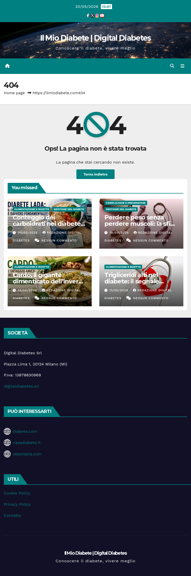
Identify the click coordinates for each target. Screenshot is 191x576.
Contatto (12, 515)
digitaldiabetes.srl (21, 386)
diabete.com (25, 431)
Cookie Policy (17, 493)
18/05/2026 (120, 232)
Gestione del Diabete (69, 209)
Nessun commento (59, 240)
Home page (14, 93)
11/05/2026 (119, 290)
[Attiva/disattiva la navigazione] (182, 66)
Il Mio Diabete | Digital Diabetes (95, 38)
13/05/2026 (28, 290)
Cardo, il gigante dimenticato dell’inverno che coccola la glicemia (49, 281)
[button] (172, 65)
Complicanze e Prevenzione (126, 202)
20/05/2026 (28, 232)
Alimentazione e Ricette (31, 209)
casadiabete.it (26, 442)
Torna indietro (95, 174)
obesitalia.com (27, 454)
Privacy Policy (17, 504)
